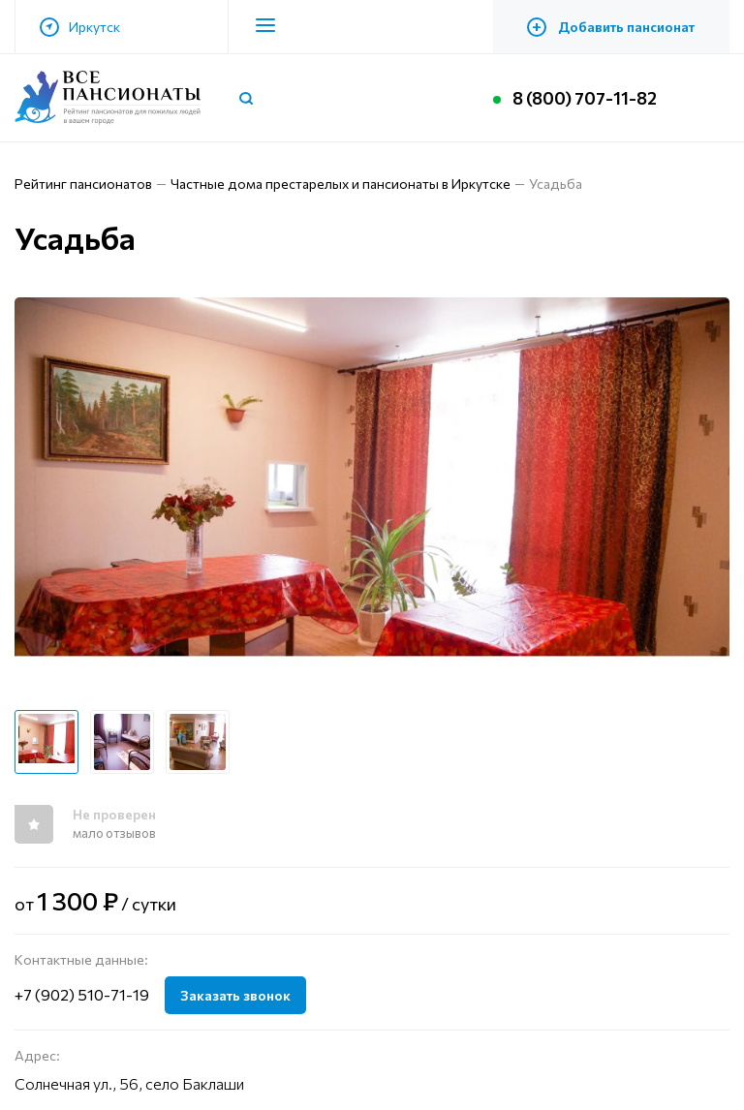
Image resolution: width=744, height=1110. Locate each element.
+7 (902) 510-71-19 (82, 994)
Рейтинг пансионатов (83, 183)
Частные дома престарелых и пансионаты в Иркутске (340, 183)
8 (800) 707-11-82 (584, 97)
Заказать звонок (235, 995)
